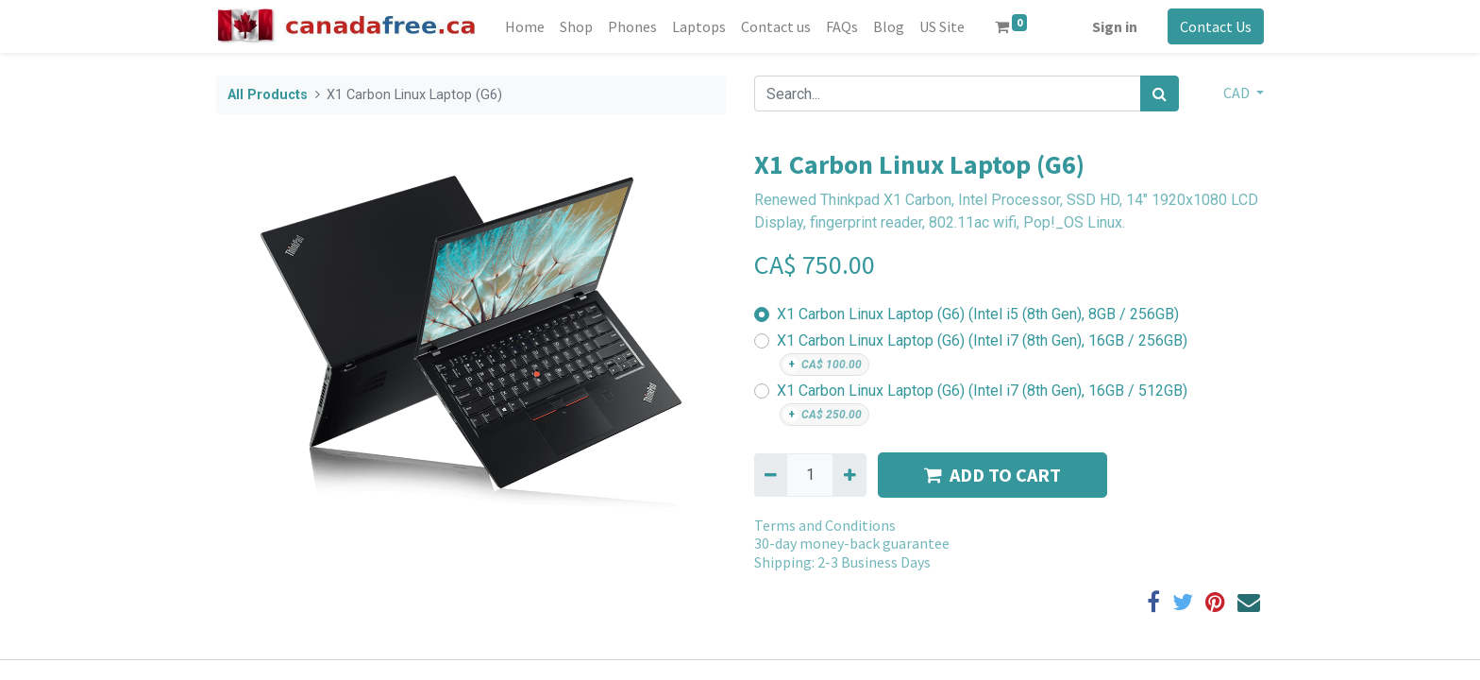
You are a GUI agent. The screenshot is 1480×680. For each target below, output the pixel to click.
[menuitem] (524, 26)
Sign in (1114, 26)
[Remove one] (770, 475)
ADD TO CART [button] (992, 474)
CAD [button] (1238, 92)
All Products (267, 95)
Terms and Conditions (825, 525)
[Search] (1159, 93)
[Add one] (849, 475)
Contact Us (1216, 26)
